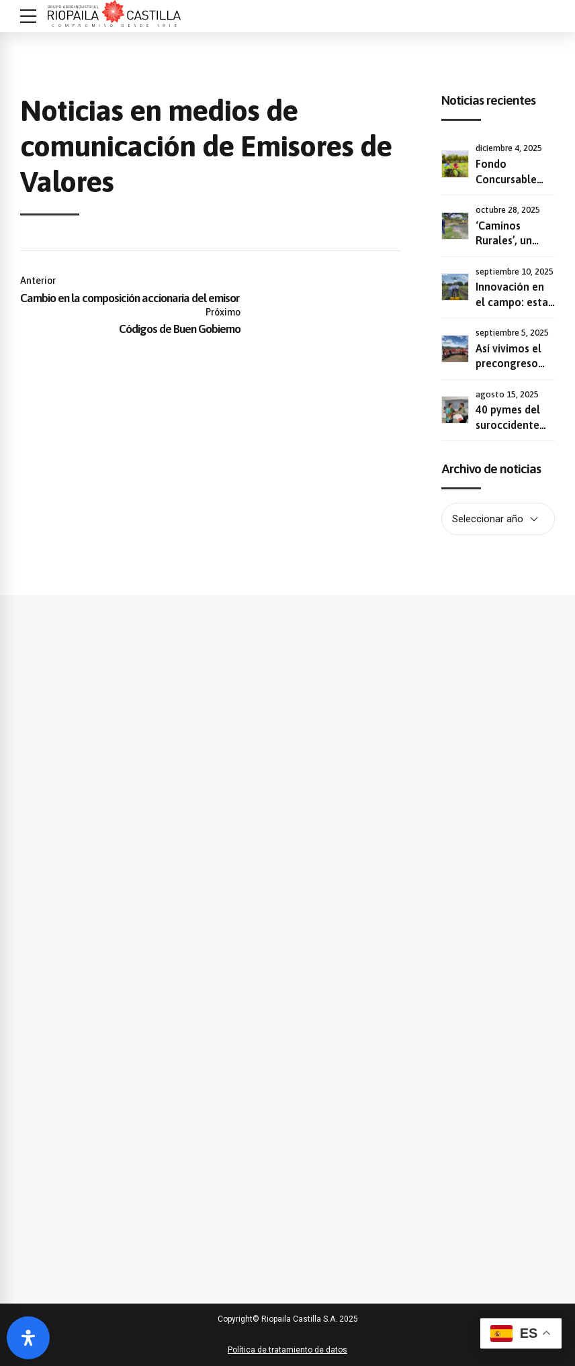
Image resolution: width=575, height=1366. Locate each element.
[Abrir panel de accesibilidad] (28, 1337)
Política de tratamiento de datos (287, 1350)
